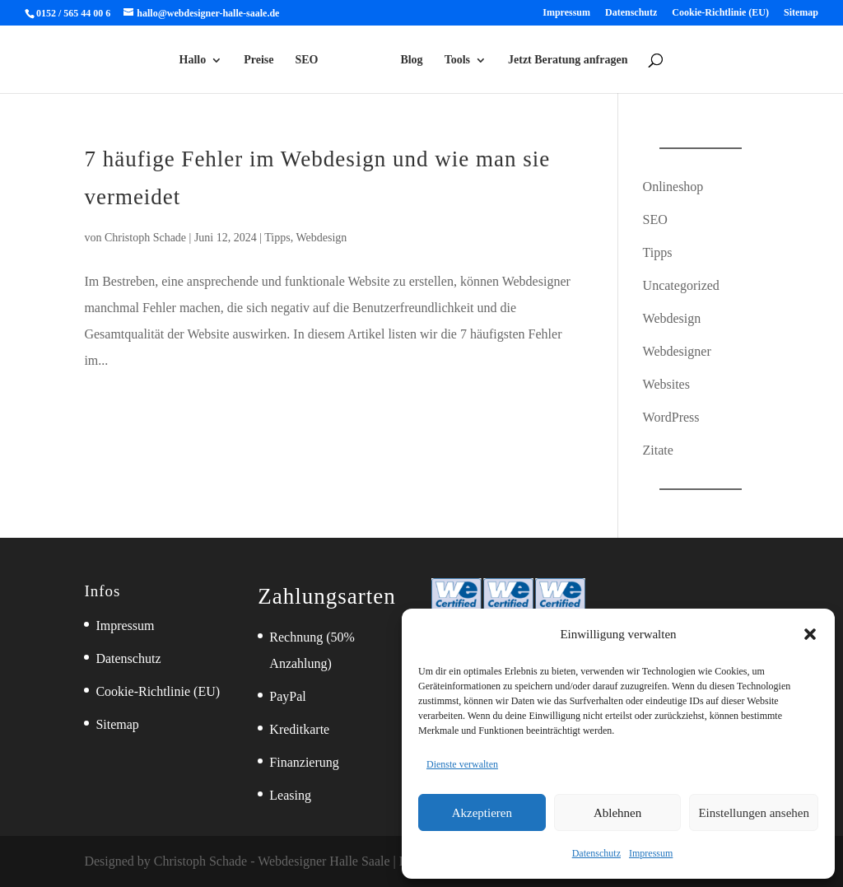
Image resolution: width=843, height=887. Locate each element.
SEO (307, 60)
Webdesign (321, 237)
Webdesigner (677, 351)
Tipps (277, 237)
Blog (411, 60)
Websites (666, 384)
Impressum (651, 853)
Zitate (658, 450)
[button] (810, 634)
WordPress (671, 417)
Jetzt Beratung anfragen (567, 60)
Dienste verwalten (462, 764)
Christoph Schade (145, 237)
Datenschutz (596, 853)
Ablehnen (617, 812)
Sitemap (801, 12)
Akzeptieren (482, 812)
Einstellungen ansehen (753, 812)
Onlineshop (673, 187)
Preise (258, 60)
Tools (457, 60)
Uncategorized (681, 285)
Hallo (193, 60)
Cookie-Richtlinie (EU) (720, 12)
